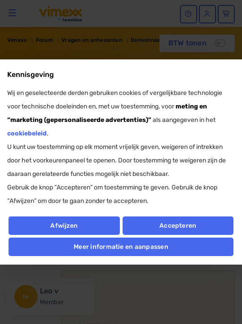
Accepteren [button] (177, 226)
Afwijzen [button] (64, 226)
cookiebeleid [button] (27, 133)
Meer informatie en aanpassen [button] (121, 247)
